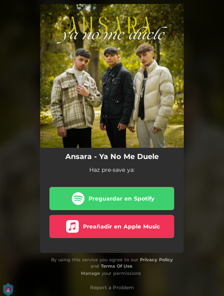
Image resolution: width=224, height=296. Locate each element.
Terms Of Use (116, 266)
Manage (90, 273)
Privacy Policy (156, 259)
